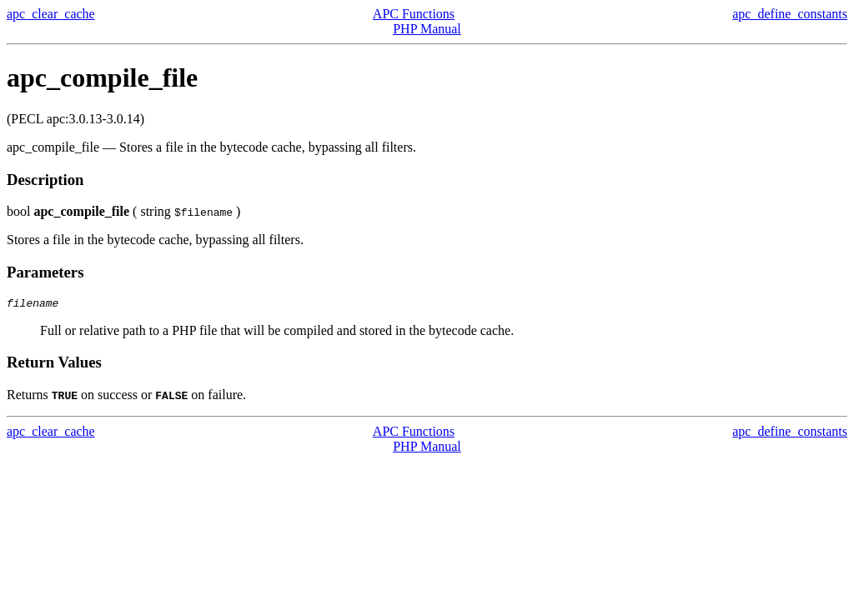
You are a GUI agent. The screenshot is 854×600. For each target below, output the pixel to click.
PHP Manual (427, 29)
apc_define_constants (789, 14)
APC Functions (414, 14)
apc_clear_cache (51, 14)
